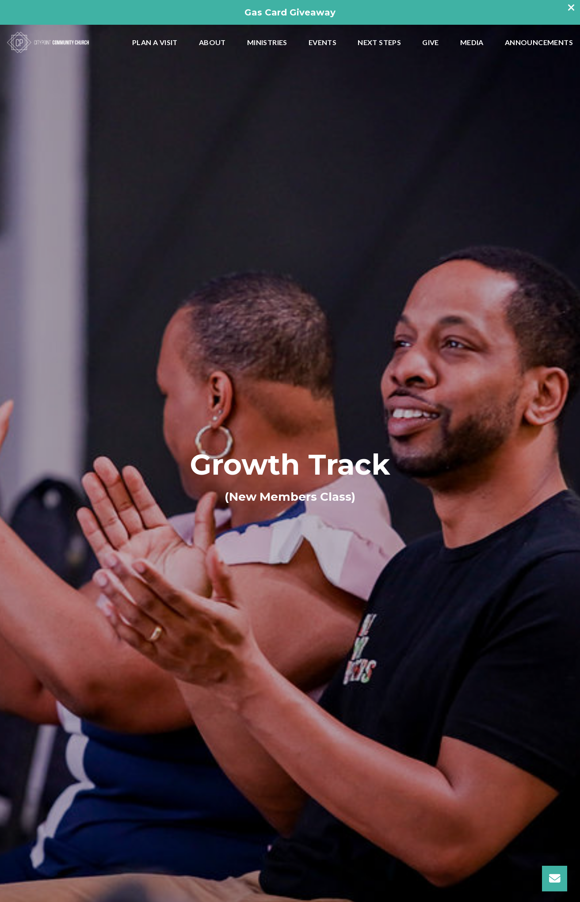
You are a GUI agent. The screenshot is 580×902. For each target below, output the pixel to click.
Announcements (539, 42)
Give (430, 42)
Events (322, 42)
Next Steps (379, 42)
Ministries (267, 42)
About (212, 42)
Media (472, 42)
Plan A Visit (155, 42)
